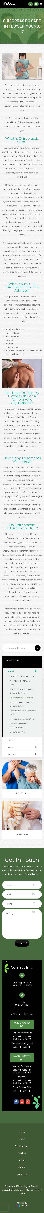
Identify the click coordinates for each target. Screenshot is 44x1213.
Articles (22, 1160)
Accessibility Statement (13, 1189)
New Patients (22, 793)
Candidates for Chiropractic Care (21, 683)
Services (22, 1153)
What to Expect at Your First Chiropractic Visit (21, 704)
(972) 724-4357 (22, 1004)
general (11, 671)
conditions (12, 754)
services (11, 740)
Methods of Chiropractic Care (22, 719)
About (22, 1139)
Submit (20, 943)
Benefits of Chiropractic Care (22, 676)
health (10, 747)
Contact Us (22, 834)
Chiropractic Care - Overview (21, 697)
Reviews (22, 1167)
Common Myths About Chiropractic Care (19, 725)
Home (22, 1131)
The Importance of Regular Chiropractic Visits (21, 691)
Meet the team (22, 1146)
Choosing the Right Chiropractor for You (23, 712)
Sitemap (29, 1189)
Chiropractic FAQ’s (17, 732)
